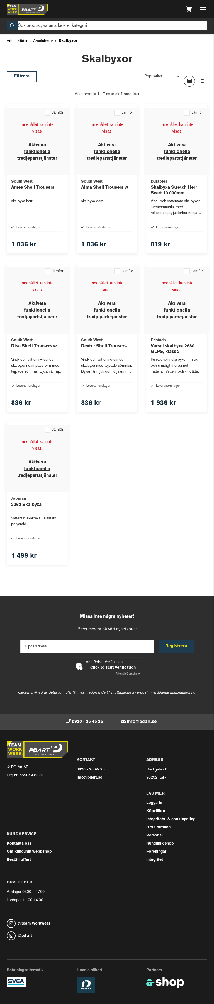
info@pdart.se (142, 722)
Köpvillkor (155, 811)
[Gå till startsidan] (27, 9)
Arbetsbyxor (43, 41)
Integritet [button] (154, 860)
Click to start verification (113, 668)
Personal (154, 835)
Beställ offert (19, 860)
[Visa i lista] (201, 81)
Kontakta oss (19, 843)
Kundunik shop (160, 843)
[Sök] (107, 25)
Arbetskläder (17, 41)
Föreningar (156, 852)
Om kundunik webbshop (29, 852)
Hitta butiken (158, 827)
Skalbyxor (68, 41)
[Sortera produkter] (163, 76)
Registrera (176, 646)
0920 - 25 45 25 (87, 722)
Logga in (154, 803)
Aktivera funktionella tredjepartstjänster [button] (37, 152)
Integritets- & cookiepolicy (170, 819)
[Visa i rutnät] (189, 81)
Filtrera (22, 76)
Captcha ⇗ (128, 674)
